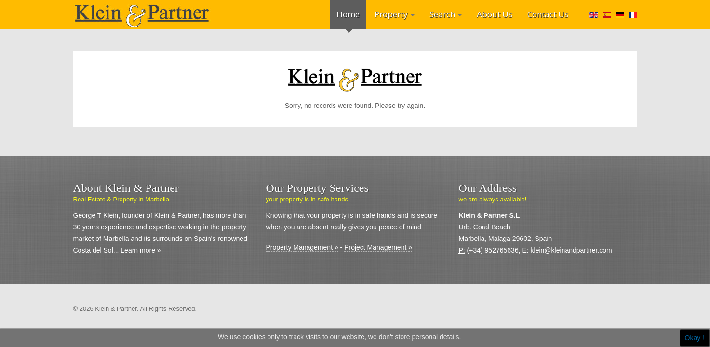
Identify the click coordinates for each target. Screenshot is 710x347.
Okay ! (694, 338)
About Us (494, 14)
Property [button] (395, 14)
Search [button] (445, 14)
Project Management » (378, 247)
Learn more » (141, 250)
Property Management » (302, 247)
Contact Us (547, 14)
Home (348, 14)
